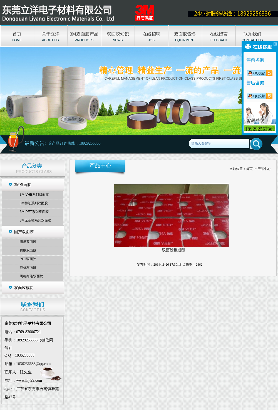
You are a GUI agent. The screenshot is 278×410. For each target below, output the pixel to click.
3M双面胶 (22, 185)
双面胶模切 (24, 288)
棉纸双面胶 (28, 250)
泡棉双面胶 (28, 268)
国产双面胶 (24, 232)
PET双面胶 (28, 259)
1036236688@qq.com (33, 364)
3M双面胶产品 (84, 34)
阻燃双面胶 (28, 242)
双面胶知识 (118, 34)
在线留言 (219, 34)
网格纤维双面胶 (31, 276)
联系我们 (252, 34)
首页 (17, 34)
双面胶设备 (185, 34)
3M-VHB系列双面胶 (34, 195)
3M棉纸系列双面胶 (34, 203)
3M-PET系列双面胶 (34, 212)
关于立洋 (50, 34)
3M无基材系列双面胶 (35, 220)
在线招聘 (151, 34)
